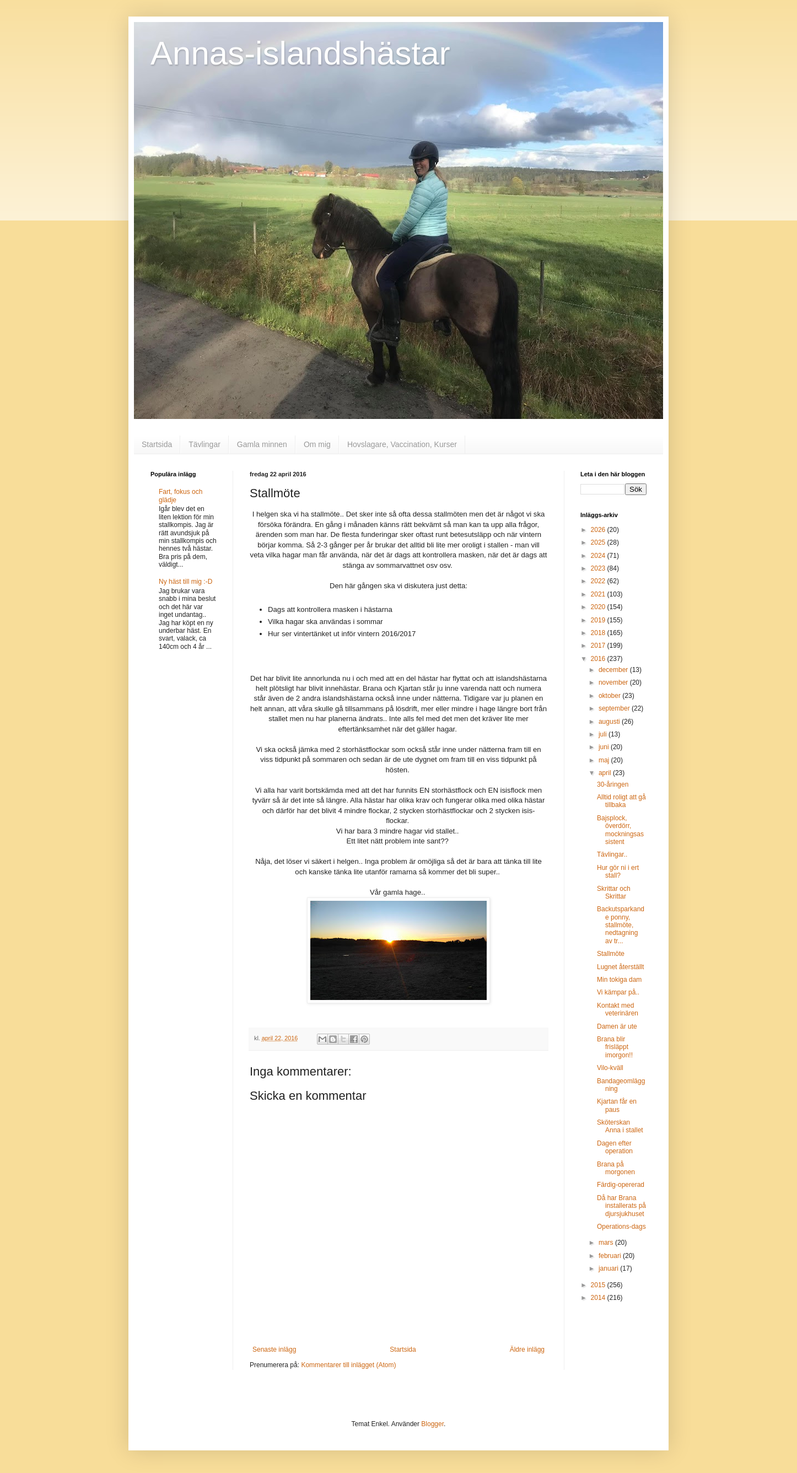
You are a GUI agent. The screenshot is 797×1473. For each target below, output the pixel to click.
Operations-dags (621, 1226)
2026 (599, 530)
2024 (599, 556)
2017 (599, 645)
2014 (599, 1298)
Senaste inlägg (274, 1349)
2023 (599, 568)
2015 (599, 1285)
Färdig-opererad (620, 1185)
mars (607, 1242)
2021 (599, 594)
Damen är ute (617, 1026)
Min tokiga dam (619, 979)
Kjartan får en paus (617, 1105)
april (606, 773)
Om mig (317, 444)
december (614, 670)
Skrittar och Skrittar (614, 892)
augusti (610, 721)
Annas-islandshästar (300, 53)
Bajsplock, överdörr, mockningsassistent (620, 830)
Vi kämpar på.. (618, 992)
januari (609, 1268)
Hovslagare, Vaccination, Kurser (402, 444)
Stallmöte (610, 954)
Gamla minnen (262, 444)
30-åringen (612, 784)
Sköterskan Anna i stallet (620, 1126)
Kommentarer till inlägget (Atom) (348, 1365)
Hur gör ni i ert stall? (618, 871)
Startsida (157, 444)
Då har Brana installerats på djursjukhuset (621, 1206)
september (615, 708)
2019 (599, 620)
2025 (599, 542)
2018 (599, 633)
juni (605, 747)
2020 (599, 607)
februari (611, 1256)
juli (603, 734)
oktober (610, 696)
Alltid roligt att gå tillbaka (621, 801)
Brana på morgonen (616, 1168)
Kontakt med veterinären (617, 1009)
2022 (599, 581)
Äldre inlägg (527, 1349)
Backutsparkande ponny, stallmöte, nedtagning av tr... (620, 925)
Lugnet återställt (620, 967)
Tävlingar (204, 444)
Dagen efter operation (615, 1147)
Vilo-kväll (610, 1068)
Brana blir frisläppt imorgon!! (615, 1047)
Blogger (432, 1424)
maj (605, 760)
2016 (599, 659)
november (614, 682)
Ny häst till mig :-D (185, 581)
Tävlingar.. (612, 854)
